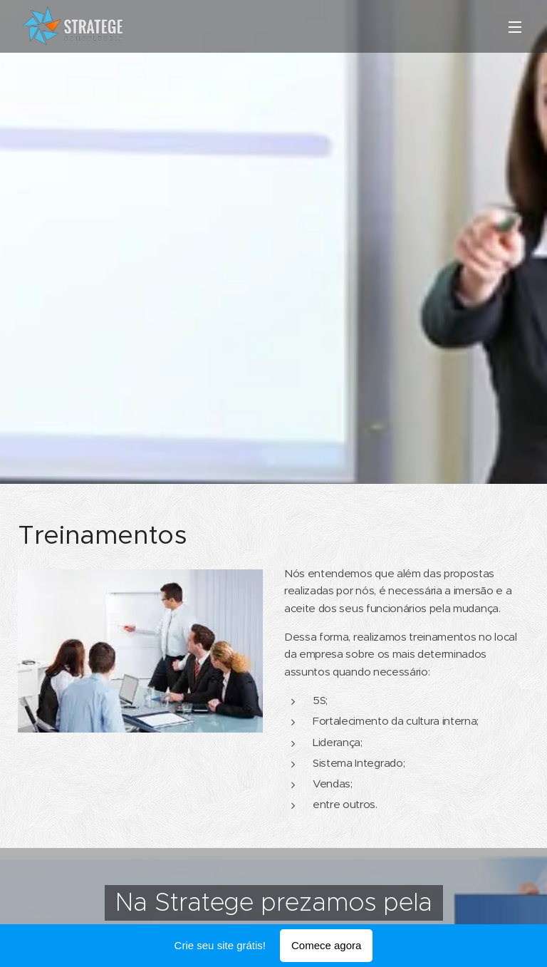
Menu (515, 27)
